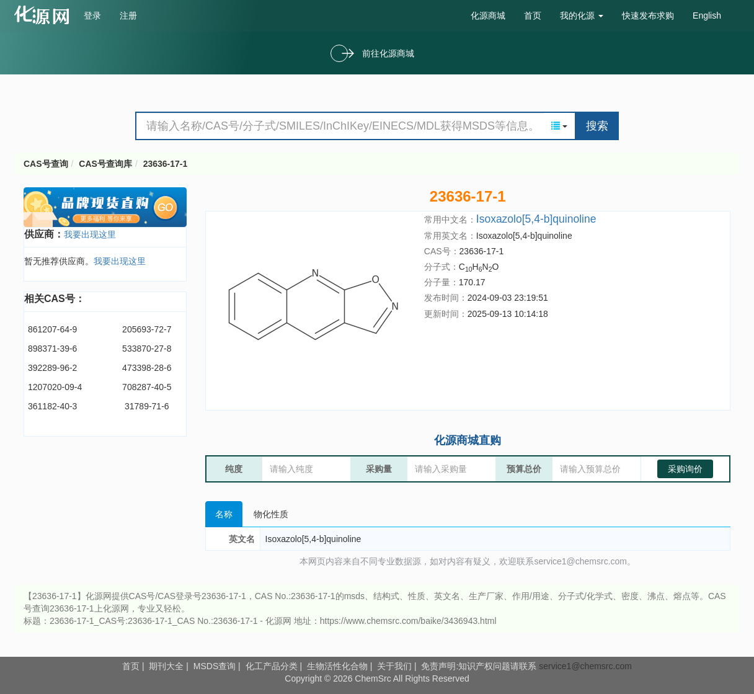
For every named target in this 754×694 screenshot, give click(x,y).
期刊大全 (166, 666)
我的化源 (581, 15)
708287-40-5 (146, 387)
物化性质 (271, 514)
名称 (224, 514)
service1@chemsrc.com (585, 666)
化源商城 (488, 15)
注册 (128, 15)
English (707, 15)
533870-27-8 (146, 349)
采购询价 (685, 469)
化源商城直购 (467, 440)
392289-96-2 (52, 368)
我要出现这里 (90, 234)
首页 (532, 15)
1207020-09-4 (55, 387)
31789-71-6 (147, 406)
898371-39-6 (52, 349)
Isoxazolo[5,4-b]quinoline (536, 219)
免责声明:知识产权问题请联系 (480, 666)
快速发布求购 (648, 15)
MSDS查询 (214, 666)
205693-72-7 (146, 329)
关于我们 (394, 666)
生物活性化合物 (337, 666)
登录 (92, 15)
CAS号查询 (46, 164)
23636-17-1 (165, 164)
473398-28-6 (146, 368)
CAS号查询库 (105, 164)
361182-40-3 (52, 406)
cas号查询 (44, 15)
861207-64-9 (52, 329)
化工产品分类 (272, 666)
